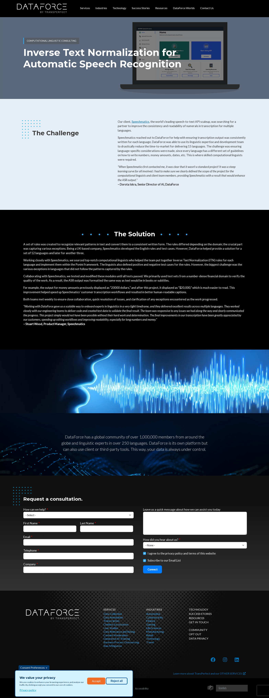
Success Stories (141, 8)
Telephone (30, 550)
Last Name (87, 523)
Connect (152, 569)
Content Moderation (115, 635)
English (222, 687)
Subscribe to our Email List (164, 560)
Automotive (153, 613)
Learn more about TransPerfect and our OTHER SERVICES (209, 673)
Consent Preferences (32, 667)
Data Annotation (113, 617)
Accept (96, 681)
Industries (101, 8)
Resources (161, 8)
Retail (149, 635)
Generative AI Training (116, 638)
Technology (119, 8)
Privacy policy (28, 690)
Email (26, 537)
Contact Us (207, 8)
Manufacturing (155, 631)
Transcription (111, 620)
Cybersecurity (154, 617)
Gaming (150, 624)
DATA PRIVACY (198, 638)
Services (85, 8)
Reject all (117, 680)
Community (198, 629)
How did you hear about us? (160, 539)
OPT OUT (195, 634)
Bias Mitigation (112, 645)
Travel (150, 642)
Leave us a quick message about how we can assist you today (181, 509)
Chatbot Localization (115, 624)
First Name (30, 523)
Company (29, 564)
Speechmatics (140, 121)
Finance (150, 620)
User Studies (110, 628)
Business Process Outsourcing (121, 642)
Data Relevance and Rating (119, 631)
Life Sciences (153, 628)
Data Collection (112, 613)
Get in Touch (199, 622)
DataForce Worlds (184, 8)
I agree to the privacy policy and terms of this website (182, 553)
